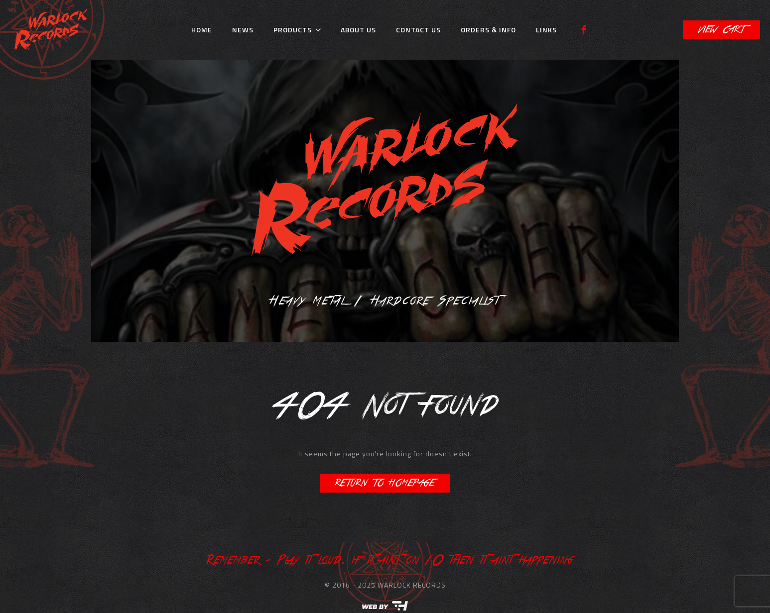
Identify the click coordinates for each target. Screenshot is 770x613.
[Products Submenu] (321, 29)
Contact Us (418, 29)
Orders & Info (488, 29)
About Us (358, 29)
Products (292, 29)
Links (546, 29)
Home (201, 29)
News (243, 29)
